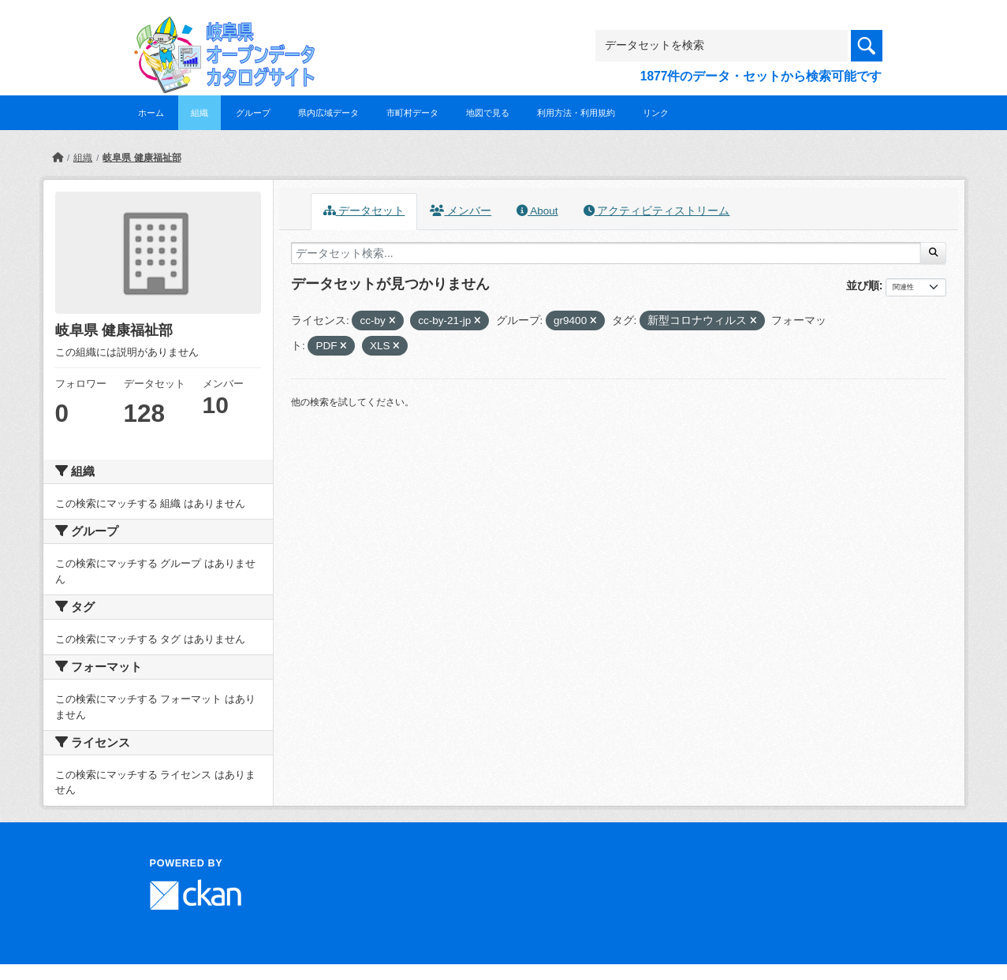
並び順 (862, 285)
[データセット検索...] (606, 253)
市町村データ (412, 112)
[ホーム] (57, 157)
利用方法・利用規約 (576, 112)
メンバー (460, 211)
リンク (656, 112)
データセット (364, 211)
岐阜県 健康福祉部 (142, 157)
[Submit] (933, 253)
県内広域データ (328, 112)
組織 (199, 112)
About (537, 211)
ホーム (151, 112)
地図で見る (487, 112)
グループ (253, 112)
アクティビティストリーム (657, 211)
